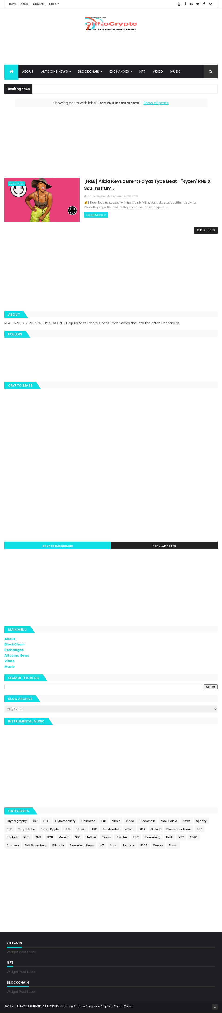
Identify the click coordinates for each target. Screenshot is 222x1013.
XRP (35, 821)
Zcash (173, 845)
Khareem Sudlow (72, 1007)
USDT (143, 845)
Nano (113, 845)
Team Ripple (50, 829)
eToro (129, 829)
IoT (102, 845)
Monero (64, 837)
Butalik (156, 829)
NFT (142, 71)
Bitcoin (81, 829)
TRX (94, 829)
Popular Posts (164, 546)
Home (13, 4)
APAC (193, 837)
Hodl (169, 837)
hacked (12, 837)
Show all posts (156, 103)
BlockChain (88, 71)
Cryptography (17, 821)
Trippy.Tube (26, 829)
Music (175, 71)
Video (158, 71)
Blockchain (147, 821)
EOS (199, 829)
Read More (89, 215)
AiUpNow (107, 1007)
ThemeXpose (123, 1007)
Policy (54, 4)
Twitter (122, 837)
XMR (38, 837)
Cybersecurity (65, 821)
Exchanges (119, 71)
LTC (67, 829)
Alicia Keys (16, 184)
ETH (103, 821)
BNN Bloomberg (36, 845)
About (24, 4)
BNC (136, 837)
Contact (39, 4)
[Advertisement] (111, 49)
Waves (158, 845)
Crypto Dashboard (57, 546)
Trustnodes (111, 829)
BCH (50, 837)
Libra (26, 837)
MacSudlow (169, 821)
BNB (9, 829)
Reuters (128, 845)
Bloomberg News (82, 845)
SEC (78, 837)
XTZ (181, 837)
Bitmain (58, 845)
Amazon (13, 845)
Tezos (106, 837)
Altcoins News (54, 71)
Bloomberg (152, 837)
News (186, 821)
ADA (142, 829)
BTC (46, 821)
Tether (91, 837)
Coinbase (88, 821)
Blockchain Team (178, 829)
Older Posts (206, 230)
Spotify (201, 821)
